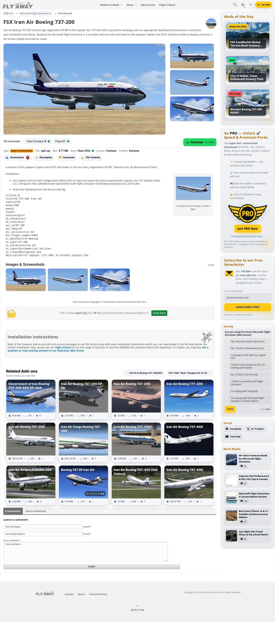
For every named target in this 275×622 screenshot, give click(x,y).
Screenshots (17, 157)
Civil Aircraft (65, 13)
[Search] (235, 5)
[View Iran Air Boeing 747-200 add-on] (136, 396)
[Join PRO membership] (247, 218)
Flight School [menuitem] (167, 4)
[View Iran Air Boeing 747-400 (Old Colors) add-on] (136, 482)
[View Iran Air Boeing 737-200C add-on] (136, 439)
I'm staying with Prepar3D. (244, 391)
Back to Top (137, 606)
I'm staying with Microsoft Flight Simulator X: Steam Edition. (247, 399)
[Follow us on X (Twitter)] (255, 429)
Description (43, 157)
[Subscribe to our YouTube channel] (232, 436)
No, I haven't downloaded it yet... (248, 348)
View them (159, 309)
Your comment (12, 537)
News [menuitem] (132, 4)
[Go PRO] (263, 5)
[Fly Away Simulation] (18, 4)
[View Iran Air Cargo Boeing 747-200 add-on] (83, 439)
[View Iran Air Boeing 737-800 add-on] (189, 439)
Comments (67, 157)
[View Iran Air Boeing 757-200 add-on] (31, 439)
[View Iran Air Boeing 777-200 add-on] (189, 396)
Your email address (233, 291)
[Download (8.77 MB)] (199, 142)
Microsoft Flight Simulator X (35, 13)
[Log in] (250, 5)
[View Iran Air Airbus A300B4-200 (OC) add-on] (31, 482)
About (81, 591)
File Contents (90, 157)
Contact (69, 591)
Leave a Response (35, 507)
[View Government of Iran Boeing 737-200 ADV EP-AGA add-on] (31, 396)
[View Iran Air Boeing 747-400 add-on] (189, 482)
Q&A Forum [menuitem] (148, 4)
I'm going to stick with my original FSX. (248, 356)
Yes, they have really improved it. (248, 341)
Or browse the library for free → (247, 236)
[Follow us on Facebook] (233, 429)
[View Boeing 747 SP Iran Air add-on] (83, 482)
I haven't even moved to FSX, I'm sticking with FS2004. (248, 366)
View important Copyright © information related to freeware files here (109, 298)
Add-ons (8, 13)
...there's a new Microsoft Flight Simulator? (247, 383)
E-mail (87, 530)
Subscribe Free (248, 307)
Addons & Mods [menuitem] (111, 4)
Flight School (63, 344)
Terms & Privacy (98, 591)
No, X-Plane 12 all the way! (244, 374)
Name (87, 523)
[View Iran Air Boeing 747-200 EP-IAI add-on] (83, 396)
